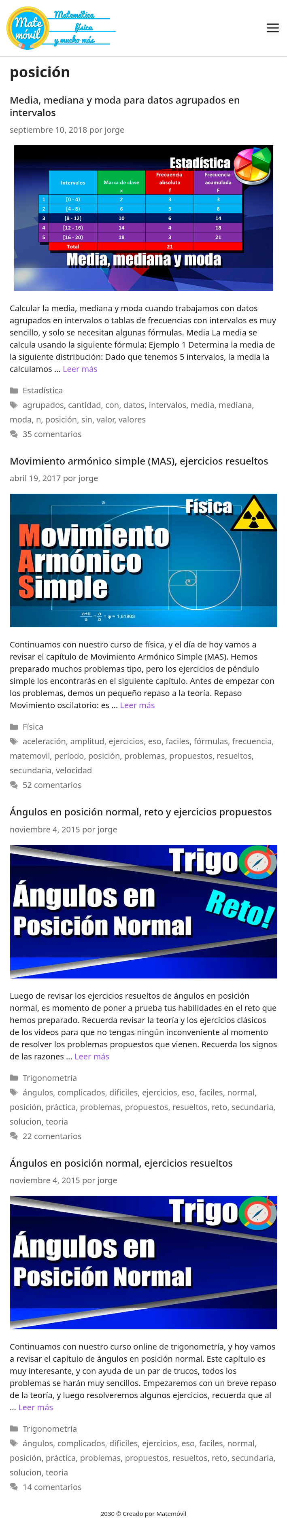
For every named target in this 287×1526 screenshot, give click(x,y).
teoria (57, 1121)
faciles (177, 741)
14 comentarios (52, 1486)
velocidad (74, 770)
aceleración (44, 741)
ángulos (38, 1092)
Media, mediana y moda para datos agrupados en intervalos (125, 106)
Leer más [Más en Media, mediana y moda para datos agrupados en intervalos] (80, 368)
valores (132, 419)
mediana (235, 404)
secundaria (30, 770)
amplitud (87, 741)
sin (86, 419)
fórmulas (211, 741)
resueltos (234, 755)
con (112, 404)
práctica (61, 1106)
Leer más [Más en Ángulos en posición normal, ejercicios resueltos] (35, 1407)
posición (61, 419)
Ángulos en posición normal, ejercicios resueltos (121, 1162)
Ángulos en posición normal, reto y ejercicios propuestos (141, 811)
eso (155, 741)
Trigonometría (50, 1077)
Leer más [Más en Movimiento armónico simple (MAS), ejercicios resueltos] (137, 705)
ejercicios (126, 741)
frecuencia (252, 741)
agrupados (43, 404)
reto (219, 1106)
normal (241, 1092)
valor (105, 419)
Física (33, 726)
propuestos (191, 755)
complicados (81, 1092)
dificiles (123, 1092)
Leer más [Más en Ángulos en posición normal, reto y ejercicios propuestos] (91, 1056)
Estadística (43, 390)
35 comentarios (52, 434)
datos (134, 404)
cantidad (84, 404)
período (69, 755)
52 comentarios (52, 784)
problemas (144, 755)
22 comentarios (52, 1135)
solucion (25, 1121)
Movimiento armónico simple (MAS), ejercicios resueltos (139, 460)
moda (21, 419)
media (203, 404)
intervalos (168, 404)
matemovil (30, 755)
